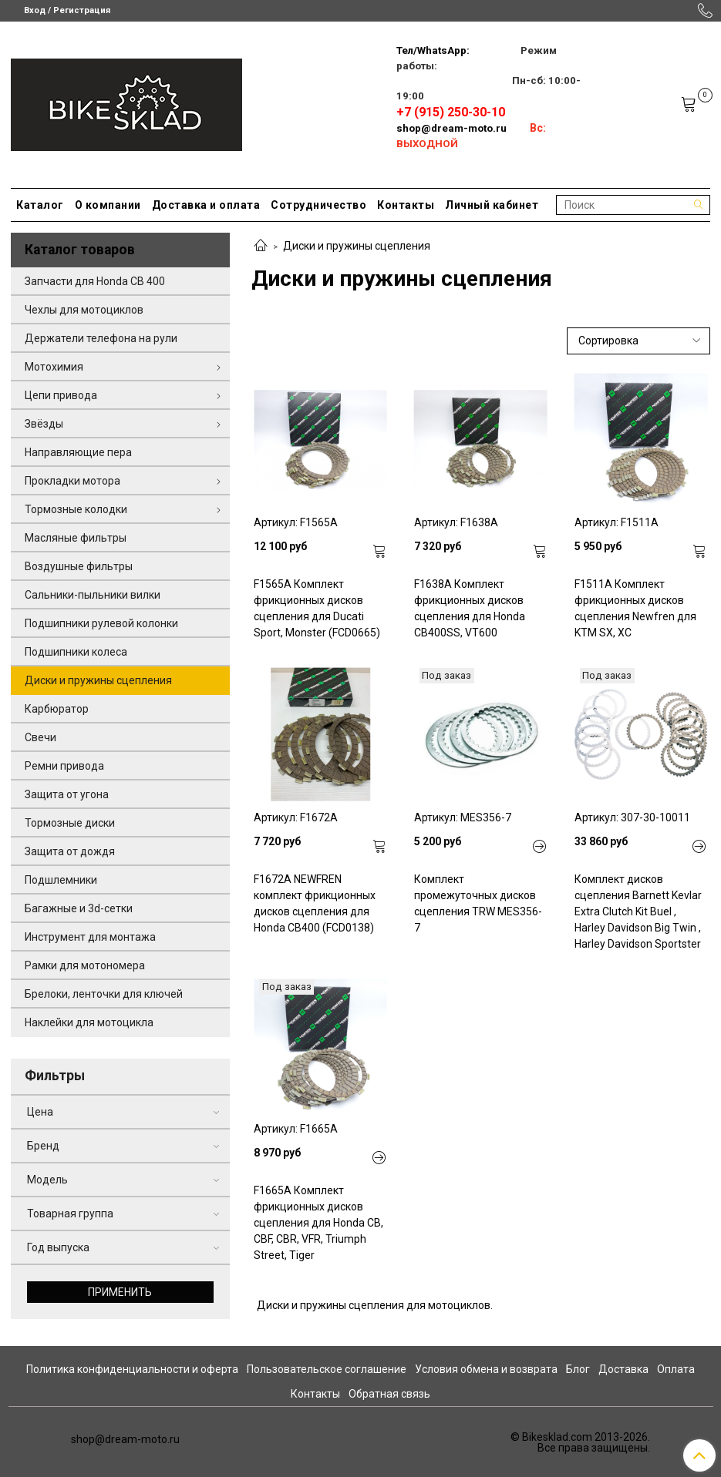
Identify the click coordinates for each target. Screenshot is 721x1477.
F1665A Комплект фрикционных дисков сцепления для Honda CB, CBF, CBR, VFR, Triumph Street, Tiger (318, 1222)
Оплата (676, 1369)
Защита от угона (67, 794)
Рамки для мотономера (85, 965)
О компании (108, 205)
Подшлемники (61, 880)
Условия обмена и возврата (486, 1369)
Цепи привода (61, 395)
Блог (578, 1369)
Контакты (405, 205)
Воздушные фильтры (79, 566)
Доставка (623, 1369)
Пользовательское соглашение (326, 1369)
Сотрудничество (318, 205)
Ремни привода (64, 766)
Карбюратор (57, 709)
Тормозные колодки (76, 509)
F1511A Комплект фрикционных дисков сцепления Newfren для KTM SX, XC (635, 608)
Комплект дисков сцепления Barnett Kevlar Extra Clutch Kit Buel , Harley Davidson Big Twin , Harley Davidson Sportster (638, 911)
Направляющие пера (78, 452)
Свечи (40, 737)
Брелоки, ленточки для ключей (104, 994)
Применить (120, 1292)
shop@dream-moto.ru (451, 128)
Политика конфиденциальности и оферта (132, 1369)
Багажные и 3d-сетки (79, 908)
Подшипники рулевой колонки (101, 623)
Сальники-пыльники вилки (92, 595)
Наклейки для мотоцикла (89, 1022)
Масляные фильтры (75, 538)
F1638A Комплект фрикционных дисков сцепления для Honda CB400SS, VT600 (469, 608)
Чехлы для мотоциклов (84, 310)
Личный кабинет (491, 205)
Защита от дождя (70, 851)
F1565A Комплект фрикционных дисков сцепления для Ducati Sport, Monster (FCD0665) (317, 608)
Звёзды (44, 424)
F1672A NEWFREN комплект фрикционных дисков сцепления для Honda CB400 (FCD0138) (315, 903)
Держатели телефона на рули (101, 338)
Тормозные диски (70, 823)
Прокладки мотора (72, 481)
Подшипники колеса (76, 652)
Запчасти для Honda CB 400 (95, 281)
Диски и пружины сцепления (98, 680)
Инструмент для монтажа (90, 937)
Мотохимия (54, 367)
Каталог (40, 205)
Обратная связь (389, 1394)
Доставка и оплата (206, 205)
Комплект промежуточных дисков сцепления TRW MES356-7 (478, 903)
